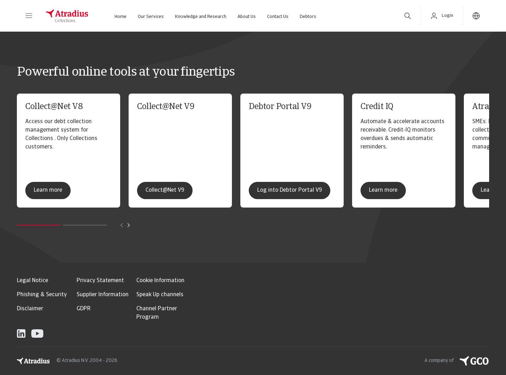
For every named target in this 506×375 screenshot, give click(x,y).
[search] (407, 15)
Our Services (151, 16)
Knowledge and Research (200, 16)
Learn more (48, 190)
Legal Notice (32, 281)
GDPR (83, 309)
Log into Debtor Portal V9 (289, 190)
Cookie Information (160, 281)
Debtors (308, 16)
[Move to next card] (128, 225)
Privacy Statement (100, 281)
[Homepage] (67, 16)
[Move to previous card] (121, 225)
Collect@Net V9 (164, 190)
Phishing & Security (42, 295)
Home (120, 16)
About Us (247, 16)
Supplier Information (103, 295)
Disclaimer (30, 309)
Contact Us (277, 16)
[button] (29, 16)
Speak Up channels (159, 295)
